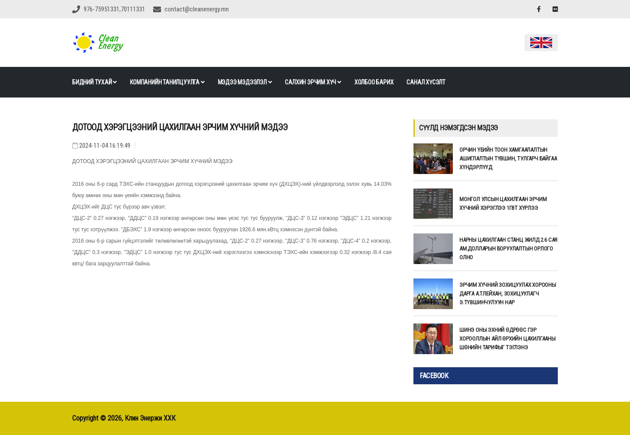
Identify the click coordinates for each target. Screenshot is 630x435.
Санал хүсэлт (425, 82)
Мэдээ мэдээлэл (245, 82)
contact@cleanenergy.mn (196, 9)
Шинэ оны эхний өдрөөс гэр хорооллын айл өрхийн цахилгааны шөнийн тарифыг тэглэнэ (507, 339)
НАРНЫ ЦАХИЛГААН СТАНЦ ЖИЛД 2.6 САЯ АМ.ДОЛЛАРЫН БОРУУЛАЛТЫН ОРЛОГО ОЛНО (508, 249)
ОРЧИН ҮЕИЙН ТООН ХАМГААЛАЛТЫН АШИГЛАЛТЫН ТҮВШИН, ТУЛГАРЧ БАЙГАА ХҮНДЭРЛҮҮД (507, 158)
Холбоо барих (374, 82)
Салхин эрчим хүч (313, 82)
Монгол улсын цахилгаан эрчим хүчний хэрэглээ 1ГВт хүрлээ (502, 203)
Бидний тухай (94, 82)
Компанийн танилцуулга (167, 82)
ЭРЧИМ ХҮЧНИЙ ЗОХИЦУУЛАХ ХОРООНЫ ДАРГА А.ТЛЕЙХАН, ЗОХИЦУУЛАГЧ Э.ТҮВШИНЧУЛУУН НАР (507, 294)
